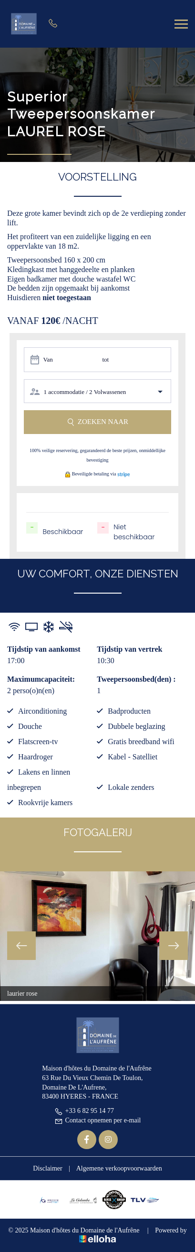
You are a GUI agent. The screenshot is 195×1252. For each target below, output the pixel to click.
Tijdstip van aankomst (44, 649)
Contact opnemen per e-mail (97, 1120)
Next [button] (173, 945)
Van (47, 359)
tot (105, 359)
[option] (97, 936)
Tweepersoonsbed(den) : (136, 679)
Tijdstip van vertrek (129, 649)
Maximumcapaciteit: (41, 679)
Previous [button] (21, 945)
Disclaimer (47, 1168)
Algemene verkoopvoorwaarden (119, 1168)
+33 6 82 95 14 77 (84, 1110)
